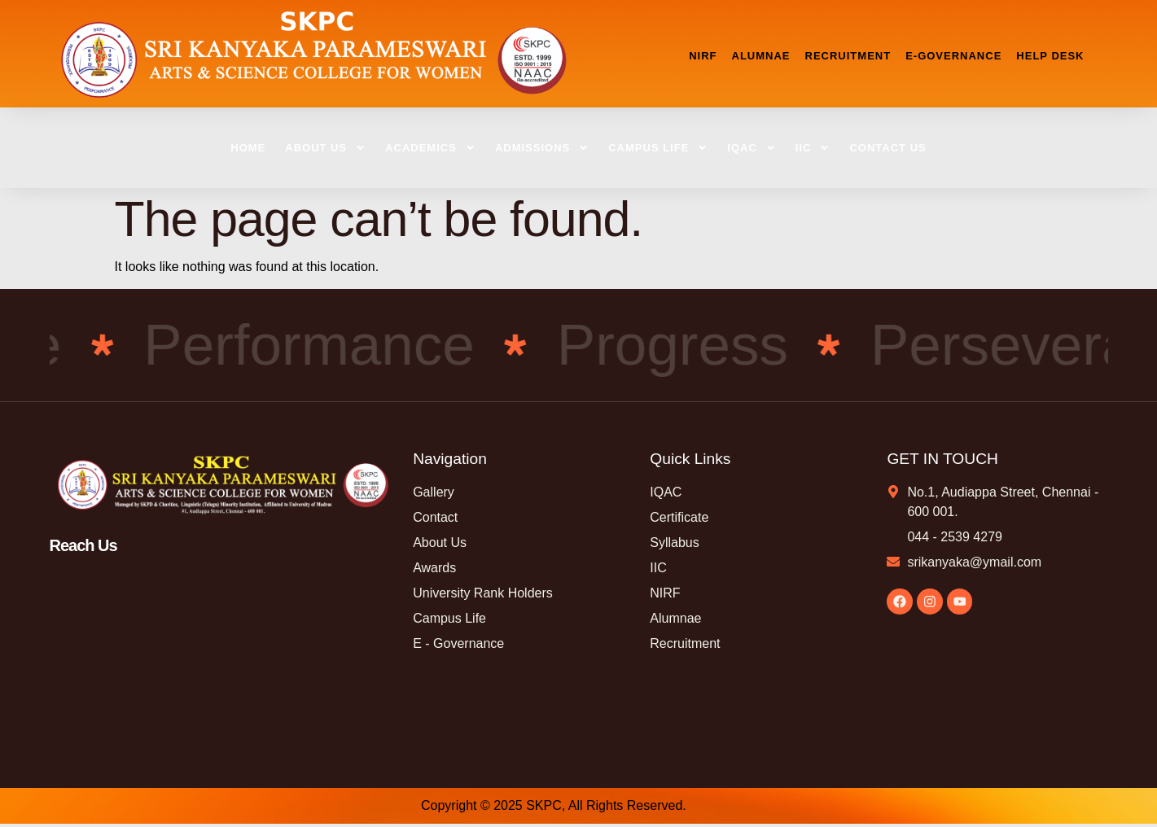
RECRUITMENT (848, 56)
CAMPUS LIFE (658, 147)
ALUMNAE (761, 56)
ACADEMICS (430, 147)
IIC (812, 147)
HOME (247, 148)
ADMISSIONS (542, 147)
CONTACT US (887, 148)
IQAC (751, 147)
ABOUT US (325, 147)
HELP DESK (1050, 56)
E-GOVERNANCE (953, 56)
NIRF (703, 56)
